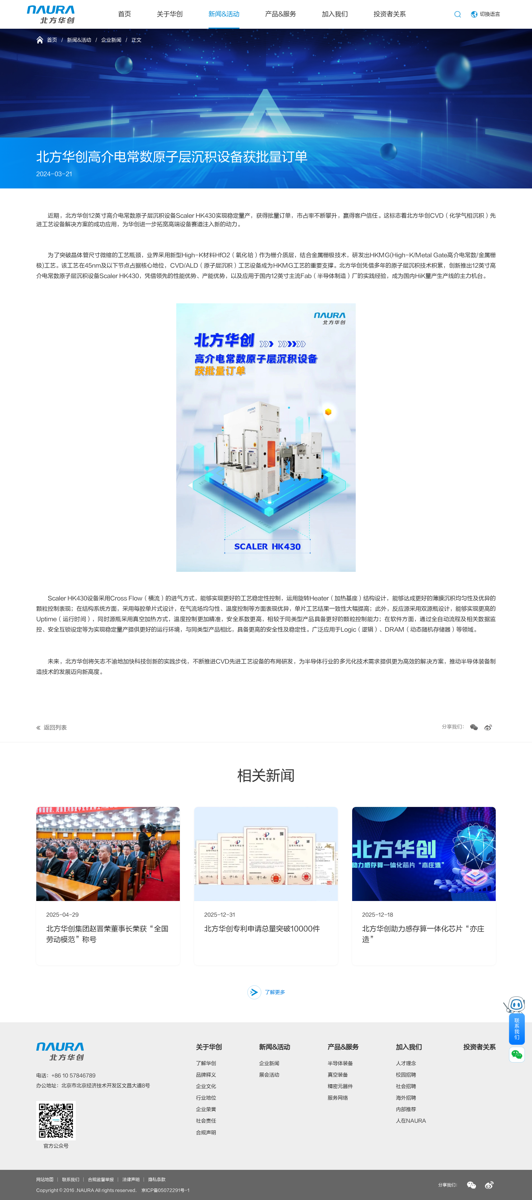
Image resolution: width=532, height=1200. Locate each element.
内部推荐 (406, 1109)
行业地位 (206, 1098)
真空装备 (338, 1075)
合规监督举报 (101, 1179)
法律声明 (131, 1179)
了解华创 (206, 1063)
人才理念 (406, 1063)
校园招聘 (406, 1075)
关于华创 (170, 14)
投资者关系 (390, 14)
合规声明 (206, 1133)
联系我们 (70, 1179)
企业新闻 (111, 40)
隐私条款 (156, 1179)
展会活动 (269, 1075)
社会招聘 (406, 1086)
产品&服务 (280, 14)
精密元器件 (340, 1086)
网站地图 (44, 1179)
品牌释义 (206, 1075)
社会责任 (206, 1121)
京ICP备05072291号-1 (165, 1190)
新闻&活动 (224, 14)
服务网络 (338, 1098)
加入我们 (335, 14)
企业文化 (206, 1086)
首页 (124, 14)
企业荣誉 (206, 1109)
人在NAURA (411, 1121)
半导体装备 (340, 1063)
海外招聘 (406, 1098)
